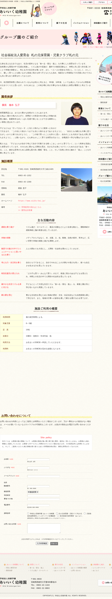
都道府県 (7, 491)
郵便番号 (7, 486)
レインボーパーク (99, 570)
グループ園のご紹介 (97, 47)
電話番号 (7, 505)
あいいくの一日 (59, 570)
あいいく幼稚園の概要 (79, 570)
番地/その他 (8, 499)
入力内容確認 (42, 545)
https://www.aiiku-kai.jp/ (31, 201)
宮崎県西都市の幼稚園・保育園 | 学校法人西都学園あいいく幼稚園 (20, 1)
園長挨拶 (9, 572)
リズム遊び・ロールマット (39, 572)
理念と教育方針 (11, 570)
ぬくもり (96, 572)
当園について (22, 23)
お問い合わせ (76, 572)
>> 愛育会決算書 (25, 210)
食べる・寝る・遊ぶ (37, 570)
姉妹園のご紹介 (100, 23)
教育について (42, 23)
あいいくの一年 (59, 572)
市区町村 (7, 495)
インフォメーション (81, 23)
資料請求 (7, 513)
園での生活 (61, 23)
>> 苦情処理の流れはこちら (29, 207)
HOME (6, 23)
